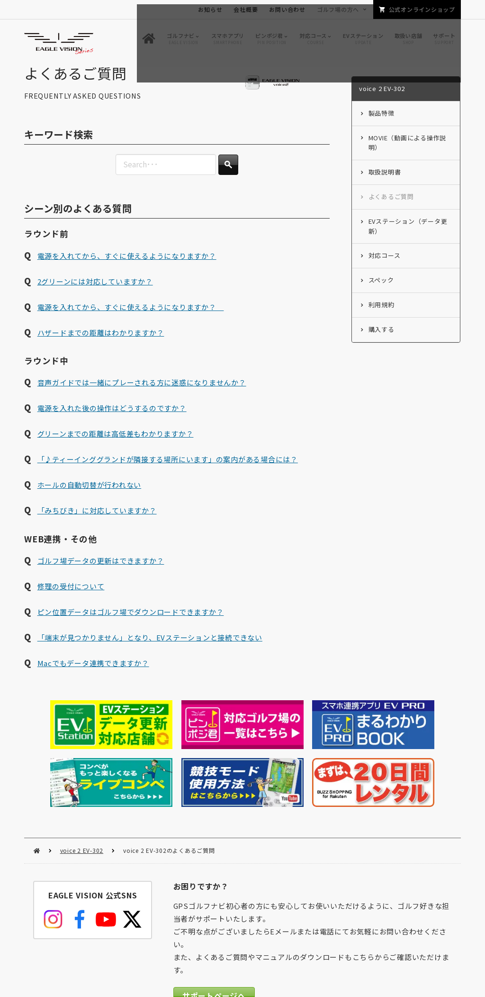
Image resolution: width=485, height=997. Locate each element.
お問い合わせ (287, 9)
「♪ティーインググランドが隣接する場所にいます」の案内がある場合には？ (167, 472)
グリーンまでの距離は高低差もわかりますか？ (115, 446)
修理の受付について (71, 599)
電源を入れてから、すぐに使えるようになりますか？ (126, 268)
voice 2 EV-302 (82, 782)
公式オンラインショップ (422, 9)
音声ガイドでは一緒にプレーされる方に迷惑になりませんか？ (141, 395)
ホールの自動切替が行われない (89, 498)
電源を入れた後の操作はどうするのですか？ (112, 421)
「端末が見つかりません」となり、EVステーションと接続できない (149, 650)
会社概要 (246, 9)
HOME (36, 783)
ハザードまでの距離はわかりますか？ (100, 345)
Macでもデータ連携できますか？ (93, 676)
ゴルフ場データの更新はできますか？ (100, 573)
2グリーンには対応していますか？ (95, 294)
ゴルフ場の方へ (338, 9)
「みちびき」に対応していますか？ (97, 523)
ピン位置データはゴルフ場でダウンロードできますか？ (130, 625)
